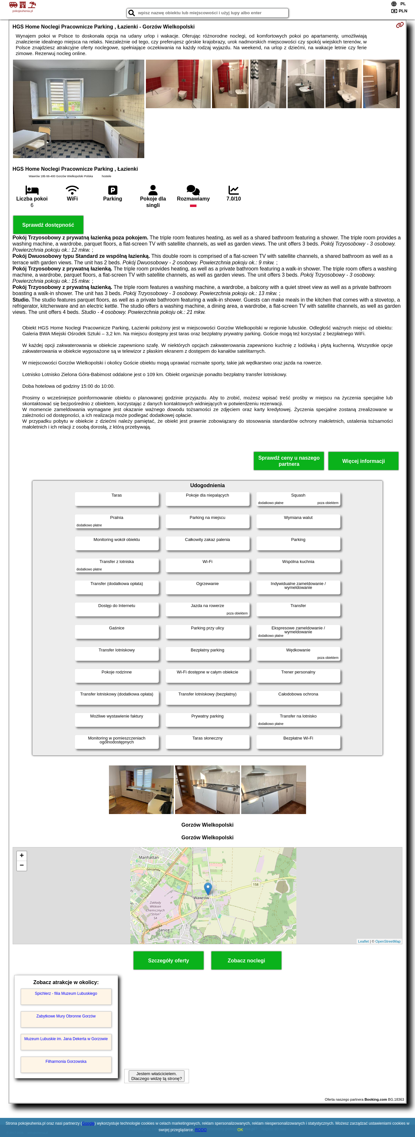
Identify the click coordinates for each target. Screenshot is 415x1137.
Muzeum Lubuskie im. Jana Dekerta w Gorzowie (66, 1039)
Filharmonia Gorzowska (66, 1061)
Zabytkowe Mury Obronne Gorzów (66, 1016)
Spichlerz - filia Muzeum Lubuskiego (66, 993)
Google (88, 1123)
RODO (201, 1130)
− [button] (21, 866)
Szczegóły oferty (168, 960)
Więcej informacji (363, 461)
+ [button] (21, 856)
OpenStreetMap (388, 941)
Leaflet (363, 941)
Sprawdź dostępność (48, 225)
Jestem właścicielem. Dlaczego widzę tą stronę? (156, 1076)
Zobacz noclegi (246, 960)
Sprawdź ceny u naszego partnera (289, 461)
